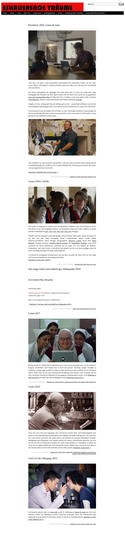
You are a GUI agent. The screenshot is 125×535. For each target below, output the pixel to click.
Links (19, 13)
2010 (76, 231)
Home (5, 13)
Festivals (89, 176)
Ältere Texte (81, 176)
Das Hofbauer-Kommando (70, 382)
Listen (60, 13)
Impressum (37, 13)
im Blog (86, 248)
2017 (46, 231)
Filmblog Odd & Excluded (59, 243)
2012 (66, 231)
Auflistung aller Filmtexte (74, 13)
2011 (70, 231)
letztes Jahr (53, 512)
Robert (91, 382)
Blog (86, 176)
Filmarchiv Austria (74, 241)
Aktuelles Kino (73, 176)
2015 (54, 231)
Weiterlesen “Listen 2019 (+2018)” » (39, 260)
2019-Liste (52, 92)
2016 (50, 231)
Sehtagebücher (49, 13)
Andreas (57, 382)
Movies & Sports (80, 512)
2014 (58, 231)
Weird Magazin (33, 100)
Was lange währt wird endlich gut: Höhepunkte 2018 (54, 269)
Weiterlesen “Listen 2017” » (75, 377)
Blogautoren (85, 308)
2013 (62, 231)
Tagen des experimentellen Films (38, 97)
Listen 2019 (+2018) (38, 181)
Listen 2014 (34, 386)
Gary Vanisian (81, 382)
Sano (94, 308)
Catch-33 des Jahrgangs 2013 (42, 458)
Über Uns (27, 13)
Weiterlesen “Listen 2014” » (82, 448)
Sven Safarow (92, 453)
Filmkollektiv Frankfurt (79, 243)
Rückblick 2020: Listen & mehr (44, 25)
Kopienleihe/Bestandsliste (95, 13)
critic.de (78, 100)
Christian (75, 452)
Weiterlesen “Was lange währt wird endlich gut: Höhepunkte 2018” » (50, 304)
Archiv (12, 13)
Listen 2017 (34, 313)
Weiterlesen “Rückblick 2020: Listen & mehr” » (43, 172)
